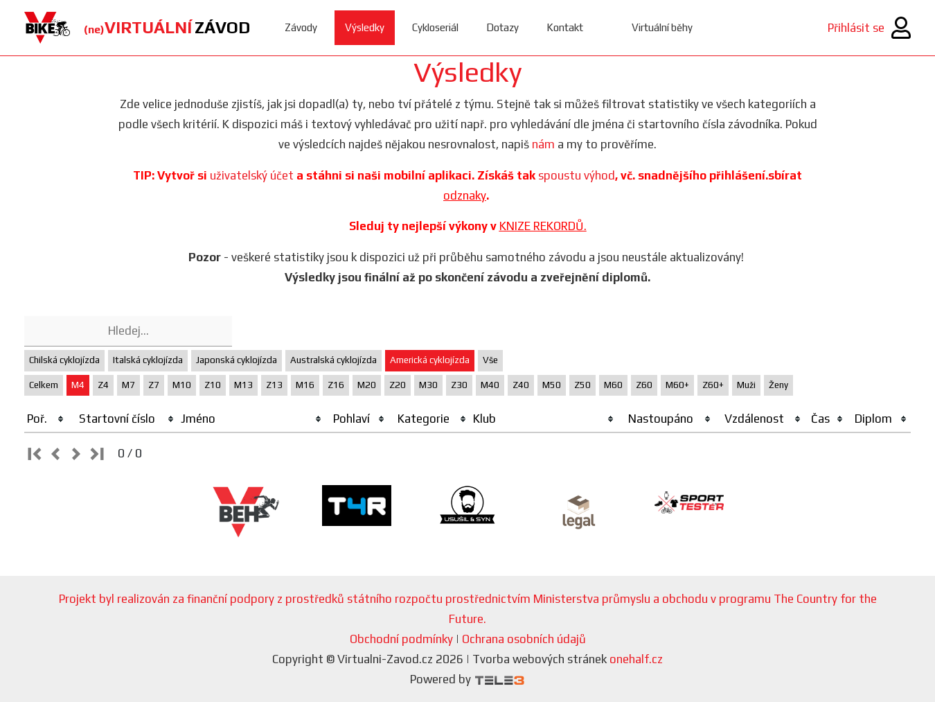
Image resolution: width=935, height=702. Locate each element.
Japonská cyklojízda (236, 360)
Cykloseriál (435, 27)
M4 (77, 385)
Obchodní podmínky (401, 639)
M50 (551, 385)
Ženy (778, 385)
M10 (181, 385)
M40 (490, 385)
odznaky (464, 195)
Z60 (644, 385)
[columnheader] (46, 419)
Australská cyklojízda (333, 360)
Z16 (336, 385)
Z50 (582, 385)
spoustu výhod (576, 175)
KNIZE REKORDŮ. (543, 226)
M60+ (677, 385)
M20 (366, 385)
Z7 (153, 385)
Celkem (43, 385)
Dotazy (502, 27)
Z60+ (713, 385)
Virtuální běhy (662, 27)
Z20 (397, 385)
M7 (128, 385)
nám (543, 144)
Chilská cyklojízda (64, 360)
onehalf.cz (636, 659)
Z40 (521, 385)
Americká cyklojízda (430, 360)
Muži (746, 385)
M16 (305, 385)
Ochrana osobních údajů (524, 639)
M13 (243, 385)
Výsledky (364, 27)
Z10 (212, 385)
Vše (490, 360)
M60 (613, 385)
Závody (301, 27)
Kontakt (564, 27)
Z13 (274, 385)
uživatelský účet (252, 175)
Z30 (459, 385)
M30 (428, 385)
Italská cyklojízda (148, 360)
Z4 (103, 385)
